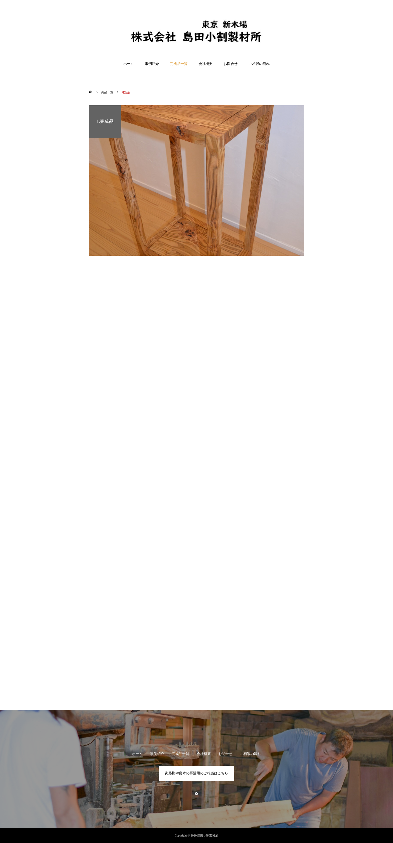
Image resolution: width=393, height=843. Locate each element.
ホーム (128, 64)
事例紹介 (152, 64)
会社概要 (206, 64)
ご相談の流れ (259, 64)
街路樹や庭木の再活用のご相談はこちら (196, 773)
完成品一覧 (178, 64)
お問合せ (231, 64)
